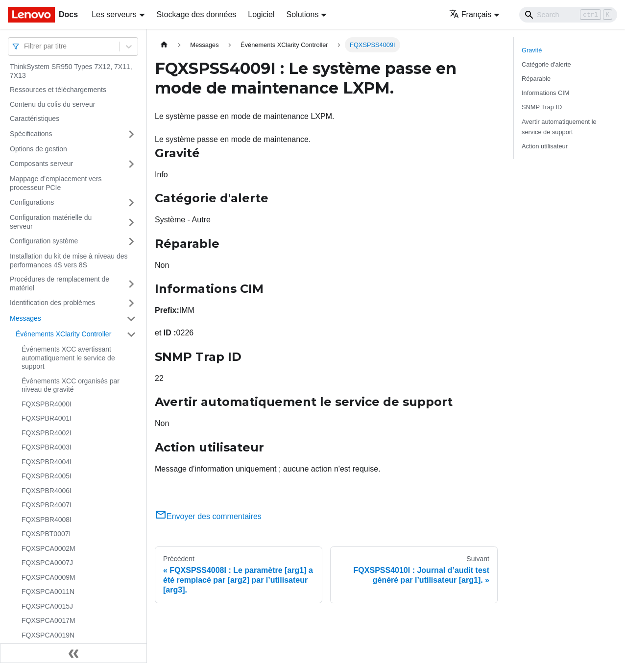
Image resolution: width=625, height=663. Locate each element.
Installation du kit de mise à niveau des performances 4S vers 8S (68, 260)
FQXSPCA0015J (47, 606)
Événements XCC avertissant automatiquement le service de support (68, 357)
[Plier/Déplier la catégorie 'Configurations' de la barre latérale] (131, 203)
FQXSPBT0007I (46, 534)
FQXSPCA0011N (48, 591)
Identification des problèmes (52, 303)
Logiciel (261, 14)
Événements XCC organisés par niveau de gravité (71, 385)
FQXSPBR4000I (47, 404)
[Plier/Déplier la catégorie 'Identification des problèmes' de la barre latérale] (131, 303)
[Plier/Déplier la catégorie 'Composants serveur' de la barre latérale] (131, 164)
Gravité (532, 50)
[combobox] (25, 46)
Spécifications (31, 134)
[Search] (568, 15)
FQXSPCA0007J (47, 563)
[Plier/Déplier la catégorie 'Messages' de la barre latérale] (131, 319)
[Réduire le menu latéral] (73, 653)
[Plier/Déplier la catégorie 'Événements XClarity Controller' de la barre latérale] (131, 334)
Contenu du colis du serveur (52, 104)
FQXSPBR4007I (47, 505)
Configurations (32, 202)
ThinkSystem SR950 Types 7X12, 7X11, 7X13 (71, 71)
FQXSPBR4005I (47, 476)
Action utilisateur (545, 146)
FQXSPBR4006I (47, 491)
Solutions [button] (303, 14)
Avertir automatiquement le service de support (559, 127)
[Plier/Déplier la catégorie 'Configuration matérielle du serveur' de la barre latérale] (131, 222)
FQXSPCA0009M (48, 577)
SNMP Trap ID (542, 107)
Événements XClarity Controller (63, 334)
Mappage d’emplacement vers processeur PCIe (56, 183)
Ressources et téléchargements (58, 90)
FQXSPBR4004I (47, 462)
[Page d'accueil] (164, 44)
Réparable (536, 78)
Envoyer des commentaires (208, 516)
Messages (25, 318)
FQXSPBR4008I (47, 519)
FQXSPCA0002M (48, 548)
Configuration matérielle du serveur (51, 221)
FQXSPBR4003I (47, 447)
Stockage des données (197, 14)
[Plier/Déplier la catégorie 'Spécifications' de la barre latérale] (131, 134)
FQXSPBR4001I (47, 418)
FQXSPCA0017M (48, 620)
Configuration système (44, 241)
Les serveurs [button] (114, 14)
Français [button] (470, 14)
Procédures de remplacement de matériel (59, 283)
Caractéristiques (34, 118)
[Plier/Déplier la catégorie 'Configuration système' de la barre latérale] (131, 241)
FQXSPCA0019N (48, 635)
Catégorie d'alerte (546, 64)
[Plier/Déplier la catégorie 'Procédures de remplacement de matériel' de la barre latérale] (131, 283)
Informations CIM (545, 92)
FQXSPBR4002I (47, 433)
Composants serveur (41, 163)
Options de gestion (38, 149)
